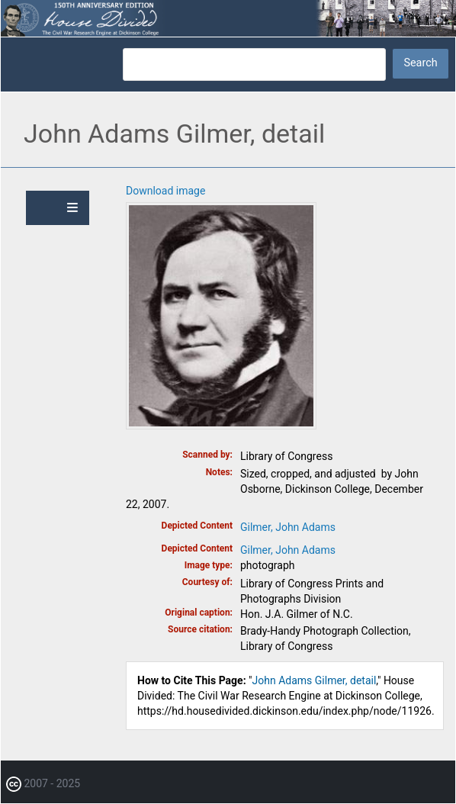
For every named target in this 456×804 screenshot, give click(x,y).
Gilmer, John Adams (288, 527)
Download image (165, 191)
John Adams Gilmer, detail (314, 680)
